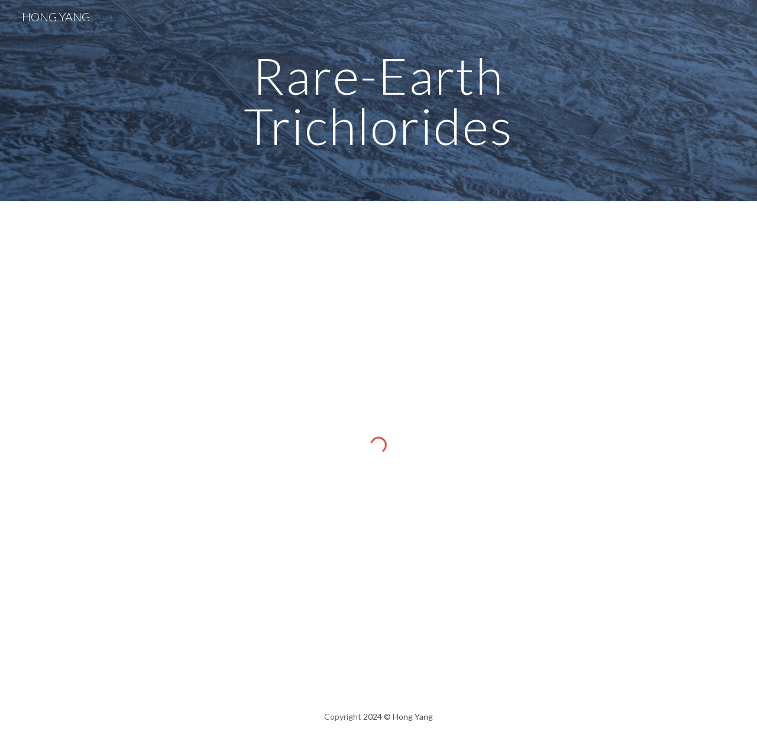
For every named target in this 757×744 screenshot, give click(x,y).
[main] (378, 101)
